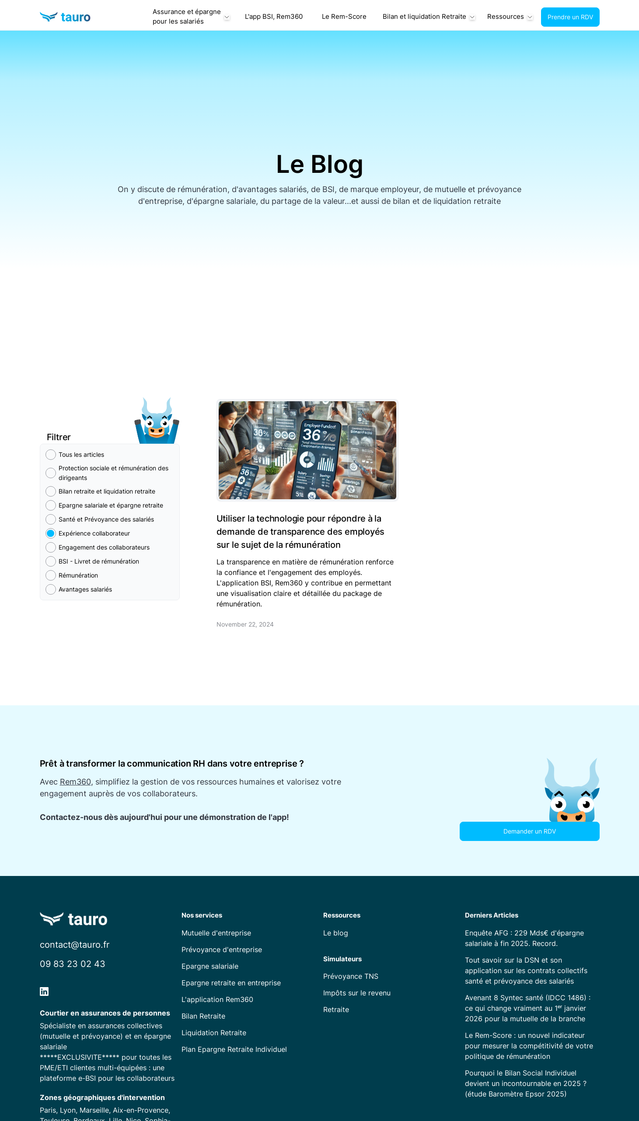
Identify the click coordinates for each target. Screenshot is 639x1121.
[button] (191, 17)
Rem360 (75, 781)
